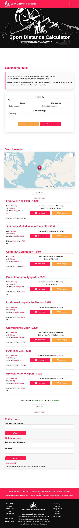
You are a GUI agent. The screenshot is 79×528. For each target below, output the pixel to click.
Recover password (12, 495)
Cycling (13, 231)
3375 (42, 277)
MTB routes (57, 516)
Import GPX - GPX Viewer (30, 491)
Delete (15, 458)
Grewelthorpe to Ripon (20, 373)
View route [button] (40, 213)
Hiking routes (57, 509)
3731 (52, 226)
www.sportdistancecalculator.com (33, 509)
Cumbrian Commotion (19, 251)
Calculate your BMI (56, 495)
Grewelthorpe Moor (18, 327)
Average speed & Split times (39, 495)
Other (13, 256)
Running (14, 206)
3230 (35, 327)
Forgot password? (10, 463)
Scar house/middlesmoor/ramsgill (26, 226)
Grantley (15, 360)
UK (7, 213)
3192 (39, 373)
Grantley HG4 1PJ (18, 211)
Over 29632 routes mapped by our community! (10, 509)
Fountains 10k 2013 (18, 201)
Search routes (45, 491)
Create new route (14, 491)
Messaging (62, 213)
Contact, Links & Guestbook (60, 491)
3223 (28, 350)
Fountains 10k (14, 350)
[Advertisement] (39, 58)
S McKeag (11, 208)
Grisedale (15, 261)
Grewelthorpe (16, 236)
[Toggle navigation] (72, 4)
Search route (50, 124)
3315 (48, 302)
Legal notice (68, 495)
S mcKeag (11, 233)
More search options (28, 124)
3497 (38, 251)
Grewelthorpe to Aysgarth (21, 277)
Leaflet (49, 187)
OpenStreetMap (63, 187)
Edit (15, 433)
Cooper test (24, 495)
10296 (35, 201)
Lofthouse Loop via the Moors (24, 302)
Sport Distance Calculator (20, 4)
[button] (39, 168)
